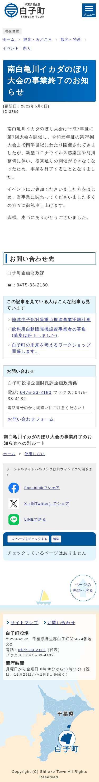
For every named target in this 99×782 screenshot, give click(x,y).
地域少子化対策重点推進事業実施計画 (51, 319)
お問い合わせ (62, 622)
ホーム (9, 39)
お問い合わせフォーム (31, 419)
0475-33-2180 (35, 392)
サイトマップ (25, 622)
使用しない (35, 454)
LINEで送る (27, 519)
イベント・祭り (17, 48)
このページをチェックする (28, 539)
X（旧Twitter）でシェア (38, 503)
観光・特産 (71, 39)
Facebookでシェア (34, 488)
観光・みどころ (37, 39)
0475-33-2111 (32, 650)
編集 (56, 539)
